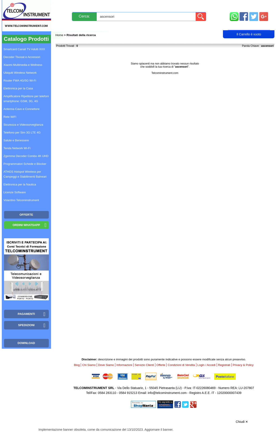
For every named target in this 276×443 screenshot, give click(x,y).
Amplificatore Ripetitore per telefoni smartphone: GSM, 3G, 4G (26, 99)
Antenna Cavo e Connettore (22, 109)
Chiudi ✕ (242, 422)
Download (26, 343)
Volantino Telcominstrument (21, 200)
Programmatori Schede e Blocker (25, 164)
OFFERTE (26, 214)
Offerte (160, 365)
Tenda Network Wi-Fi (17, 148)
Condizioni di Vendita (181, 365)
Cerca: (84, 16)
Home (60, 35)
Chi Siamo (89, 365)
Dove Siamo (106, 365)
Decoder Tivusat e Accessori (22, 57)
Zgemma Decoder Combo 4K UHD (26, 156)
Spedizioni (103, 5)
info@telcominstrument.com (167, 393)
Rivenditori (183, 26)
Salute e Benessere (16, 140)
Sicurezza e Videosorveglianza (23, 124)
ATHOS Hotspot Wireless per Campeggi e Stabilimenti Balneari (25, 174)
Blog (63, 26)
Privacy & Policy (243, 365)
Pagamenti (129, 5)
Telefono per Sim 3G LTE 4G (22, 132)
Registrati (153, 26)
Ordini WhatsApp (26, 225)
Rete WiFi (10, 116)
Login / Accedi (121, 26)
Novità (65, 5)
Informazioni (194, 5)
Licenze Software (15, 192)
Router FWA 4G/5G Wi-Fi (20, 80)
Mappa (249, 5)
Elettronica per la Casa (18, 88)
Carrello (249, 26)
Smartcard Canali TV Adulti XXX (24, 49)
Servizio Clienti (160, 5)
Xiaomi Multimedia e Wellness (23, 65)
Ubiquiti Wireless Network (20, 72)
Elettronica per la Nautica (20, 184)
